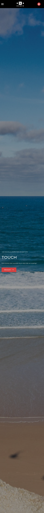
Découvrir (7, 270)
